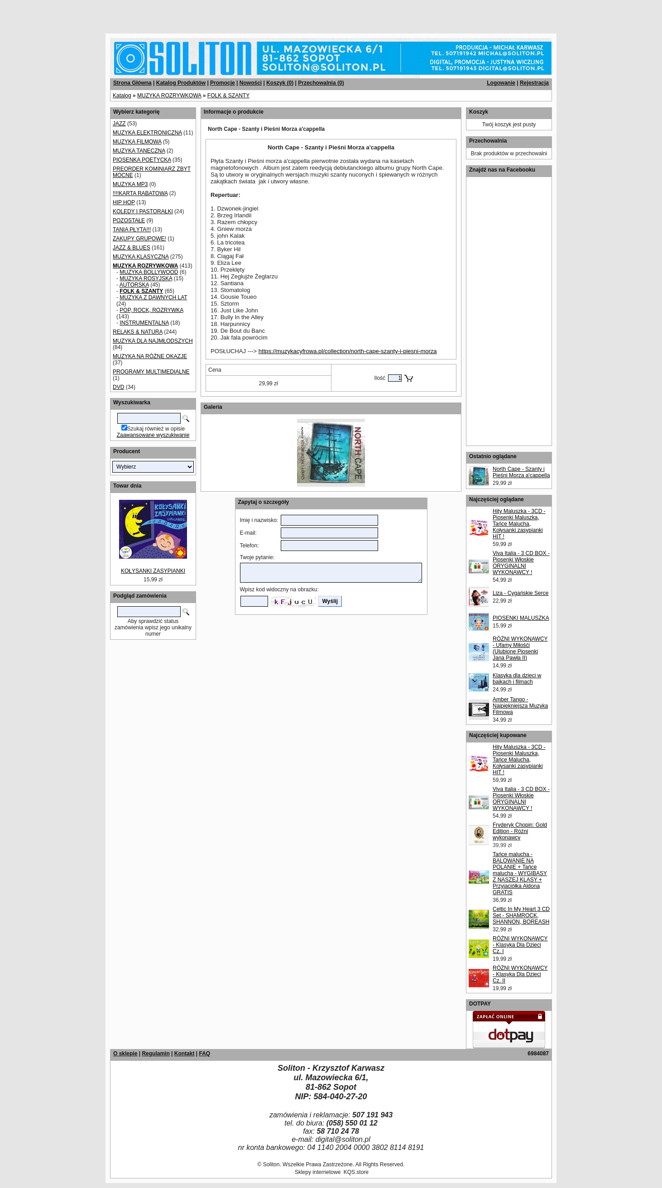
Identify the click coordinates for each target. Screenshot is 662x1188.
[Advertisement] (110, 13)
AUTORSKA (134, 285)
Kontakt (184, 1053)
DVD (118, 387)
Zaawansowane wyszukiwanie (153, 435)
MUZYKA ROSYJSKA (146, 278)
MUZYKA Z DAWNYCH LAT (153, 297)
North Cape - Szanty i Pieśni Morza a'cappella (521, 472)
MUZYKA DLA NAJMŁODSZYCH (153, 341)
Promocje (222, 83)
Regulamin (155, 1053)
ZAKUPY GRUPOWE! (139, 238)
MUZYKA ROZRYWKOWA (169, 95)
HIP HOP (124, 202)
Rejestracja (534, 83)
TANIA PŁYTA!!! (132, 229)
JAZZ (119, 123)
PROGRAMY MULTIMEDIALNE (151, 372)
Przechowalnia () (321, 83)
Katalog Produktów (181, 83)
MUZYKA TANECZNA (139, 151)
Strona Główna (132, 83)
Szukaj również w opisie (156, 429)
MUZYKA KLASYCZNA (140, 257)
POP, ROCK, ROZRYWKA (151, 310)
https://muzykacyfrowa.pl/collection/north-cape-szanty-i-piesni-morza (348, 351)
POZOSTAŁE (129, 220)
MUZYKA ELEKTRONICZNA (147, 132)
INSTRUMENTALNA (144, 323)
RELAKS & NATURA (138, 332)
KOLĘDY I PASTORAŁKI (143, 211)
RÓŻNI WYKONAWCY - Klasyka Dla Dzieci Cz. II (520, 974)
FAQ (204, 1053)
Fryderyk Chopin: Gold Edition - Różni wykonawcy (520, 831)
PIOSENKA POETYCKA (142, 160)
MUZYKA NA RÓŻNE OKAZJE (150, 356)
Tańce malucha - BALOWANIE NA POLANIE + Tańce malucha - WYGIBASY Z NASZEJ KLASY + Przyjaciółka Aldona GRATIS (520, 873)
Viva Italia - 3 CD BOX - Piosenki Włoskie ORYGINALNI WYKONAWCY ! (521, 562)
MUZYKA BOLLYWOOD (149, 272)
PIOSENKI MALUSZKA (521, 618)
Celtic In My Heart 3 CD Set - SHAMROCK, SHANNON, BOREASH (521, 915)
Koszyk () (279, 83)
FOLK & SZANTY (228, 95)
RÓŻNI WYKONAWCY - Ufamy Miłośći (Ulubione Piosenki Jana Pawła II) (520, 648)
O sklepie (125, 1053)
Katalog (122, 95)
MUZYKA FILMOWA (137, 142)
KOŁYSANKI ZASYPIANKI (153, 571)
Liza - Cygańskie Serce (520, 593)
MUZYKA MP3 (130, 184)
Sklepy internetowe (318, 1172)
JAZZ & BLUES (131, 247)
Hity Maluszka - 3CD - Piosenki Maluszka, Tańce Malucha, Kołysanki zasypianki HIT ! (519, 524)
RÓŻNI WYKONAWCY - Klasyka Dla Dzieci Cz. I (520, 944)
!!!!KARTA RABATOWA (140, 193)
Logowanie (501, 83)
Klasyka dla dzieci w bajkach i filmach (517, 678)
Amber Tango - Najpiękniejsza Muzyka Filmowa (520, 705)
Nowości (251, 83)
